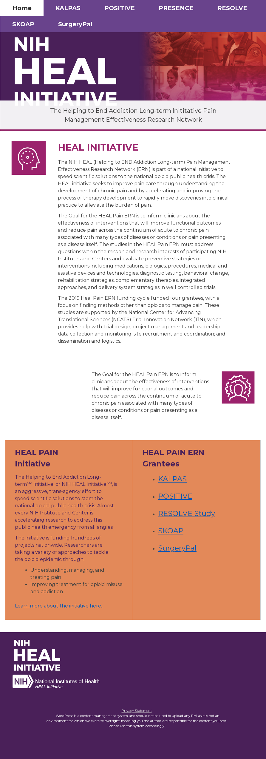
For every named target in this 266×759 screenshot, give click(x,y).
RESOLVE (232, 8)
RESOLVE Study (186, 513)
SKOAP (23, 24)
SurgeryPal (75, 24)
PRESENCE (176, 8)
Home (22, 8)
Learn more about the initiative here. (59, 606)
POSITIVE (119, 8)
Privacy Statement (137, 711)
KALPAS (68, 8)
